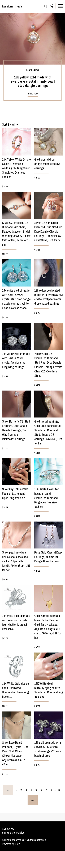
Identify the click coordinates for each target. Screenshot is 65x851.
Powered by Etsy (11, 844)
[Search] (45, 7)
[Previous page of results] (8, 790)
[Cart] (51, 7)
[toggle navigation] (60, 6)
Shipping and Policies (13, 832)
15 (59, 790)
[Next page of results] (33, 800)
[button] (15, 124)
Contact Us (8, 828)
